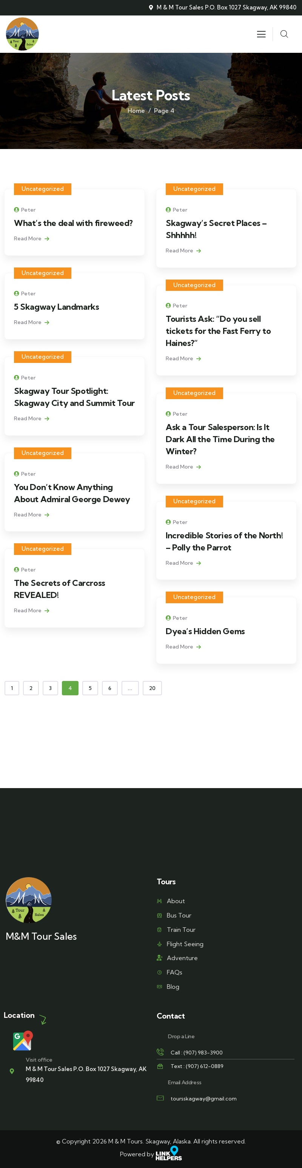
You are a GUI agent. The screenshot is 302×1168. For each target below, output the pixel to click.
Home (136, 110)
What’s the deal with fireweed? (73, 223)
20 (152, 688)
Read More (31, 238)
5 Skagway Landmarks (56, 306)
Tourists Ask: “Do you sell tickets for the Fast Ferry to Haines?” (218, 331)
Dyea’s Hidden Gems (205, 631)
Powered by (151, 1154)
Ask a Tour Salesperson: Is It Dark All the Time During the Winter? (220, 439)
